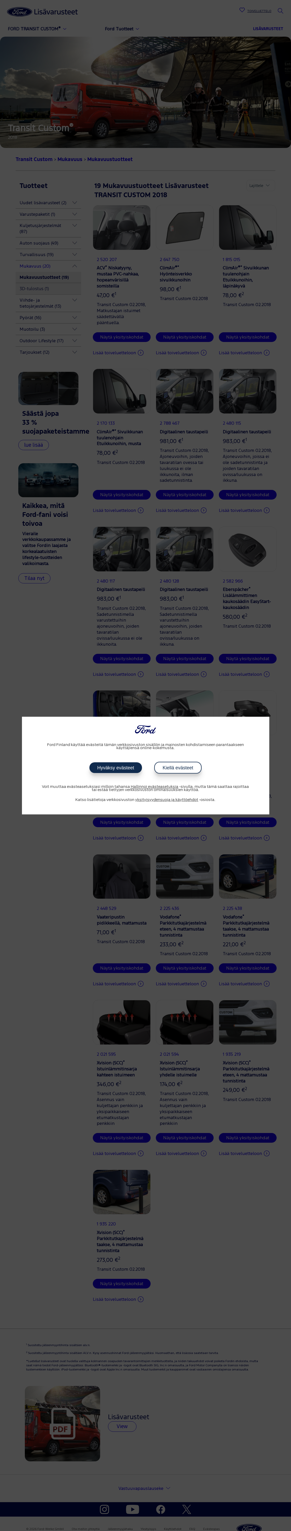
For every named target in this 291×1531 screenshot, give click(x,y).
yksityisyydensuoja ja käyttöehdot (166, 800)
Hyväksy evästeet (115, 767)
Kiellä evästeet (177, 767)
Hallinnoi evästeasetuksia (154, 787)
